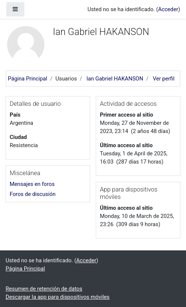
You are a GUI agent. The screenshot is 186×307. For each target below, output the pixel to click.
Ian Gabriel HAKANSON (114, 78)
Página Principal (27, 78)
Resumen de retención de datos (44, 288)
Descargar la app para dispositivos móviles (58, 297)
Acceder (168, 9)
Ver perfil (163, 78)
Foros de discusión (33, 194)
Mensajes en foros (32, 184)
